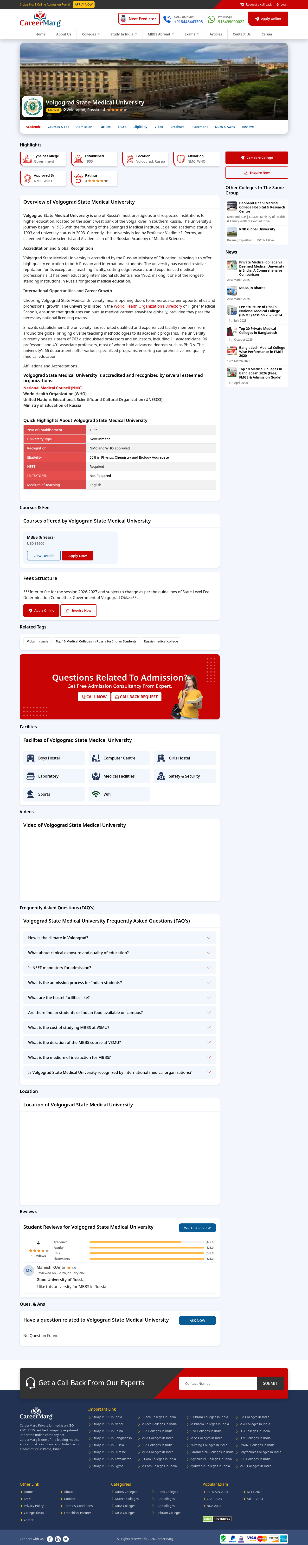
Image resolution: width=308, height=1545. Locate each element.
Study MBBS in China (107, 1427)
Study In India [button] (122, 34)
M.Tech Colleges (127, 1495)
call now (94, 696)
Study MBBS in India (107, 1413)
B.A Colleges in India (254, 1413)
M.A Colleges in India (254, 1420)
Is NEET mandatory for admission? (59, 967)
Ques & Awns (225, 126)
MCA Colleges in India (157, 1448)
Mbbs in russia (37, 641)
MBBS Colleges (126, 1488)
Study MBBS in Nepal (107, 1420)
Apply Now (84, 4)
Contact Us (242, 34)
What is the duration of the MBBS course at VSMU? (74, 1042)
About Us (63, 34)
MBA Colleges (125, 1502)
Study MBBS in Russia (108, 1441)
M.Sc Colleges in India (206, 1434)
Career (267, 34)
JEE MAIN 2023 (217, 1488)
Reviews (248, 126)
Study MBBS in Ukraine (109, 1448)
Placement (200, 126)
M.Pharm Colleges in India (209, 1420)
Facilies (104, 126)
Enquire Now (86, 610)
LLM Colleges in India (255, 1434)
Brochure (177, 126)
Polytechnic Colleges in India (260, 1448)
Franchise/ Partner (77, 1509)
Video (158, 126)
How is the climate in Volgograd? (58, 937)
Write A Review (197, 1226)
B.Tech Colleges (166, 1488)
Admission (84, 126)
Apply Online (268, 18)
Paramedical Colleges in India (212, 1448)
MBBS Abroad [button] (159, 34)
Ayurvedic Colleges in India (210, 1462)
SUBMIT (270, 1380)
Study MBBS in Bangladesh (112, 1434)
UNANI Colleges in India (257, 1441)
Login (281, 4)
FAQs (27, 1495)
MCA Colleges (125, 1509)
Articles (216, 34)
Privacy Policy (34, 1502)
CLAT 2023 (214, 1495)
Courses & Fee (58, 126)
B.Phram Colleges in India (209, 1413)
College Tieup (34, 1509)
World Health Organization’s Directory (148, 306)
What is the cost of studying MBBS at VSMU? (68, 1027)
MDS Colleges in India (255, 1462)
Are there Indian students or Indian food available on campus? (85, 1012)
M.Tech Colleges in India (159, 1420)
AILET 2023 (255, 1495)
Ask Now (197, 1317)
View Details (43, 555)
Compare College (257, 157)
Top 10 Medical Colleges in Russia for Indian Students (96, 641)
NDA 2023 (214, 1502)
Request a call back (256, 4)
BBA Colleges (165, 1495)
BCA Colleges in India (157, 1441)
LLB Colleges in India (254, 1427)
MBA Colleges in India (157, 1434)
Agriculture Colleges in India (211, 1455)
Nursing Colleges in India (208, 1441)
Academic (33, 126)
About (68, 1488)
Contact (69, 1495)
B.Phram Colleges (168, 1509)
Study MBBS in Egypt (107, 1462)
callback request (136, 696)
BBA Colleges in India (157, 1427)
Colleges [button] (89, 34)
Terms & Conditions (78, 1502)
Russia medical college (161, 641)
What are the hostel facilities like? (59, 997)
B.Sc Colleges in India (205, 1427)
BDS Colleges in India (254, 1455)
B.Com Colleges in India (158, 1455)
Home (40, 34)
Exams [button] (190, 34)
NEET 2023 (255, 1488)
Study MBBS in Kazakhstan (111, 1455)
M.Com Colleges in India (159, 1462)
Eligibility (140, 126)
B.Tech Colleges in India (158, 1413)
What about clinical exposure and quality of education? (78, 952)
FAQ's (122, 126)
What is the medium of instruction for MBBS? (69, 1057)
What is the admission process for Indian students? (75, 982)
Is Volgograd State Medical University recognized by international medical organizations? (110, 1072)
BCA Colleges (165, 1502)
